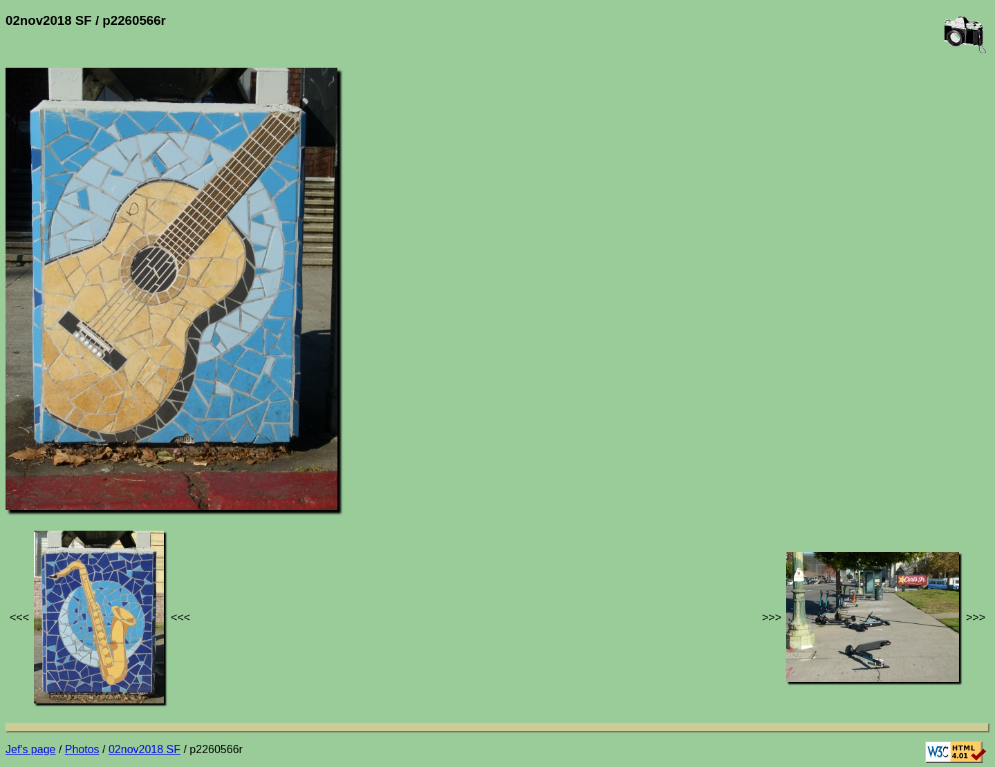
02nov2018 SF (144, 749)
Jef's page (30, 749)
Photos (82, 749)
